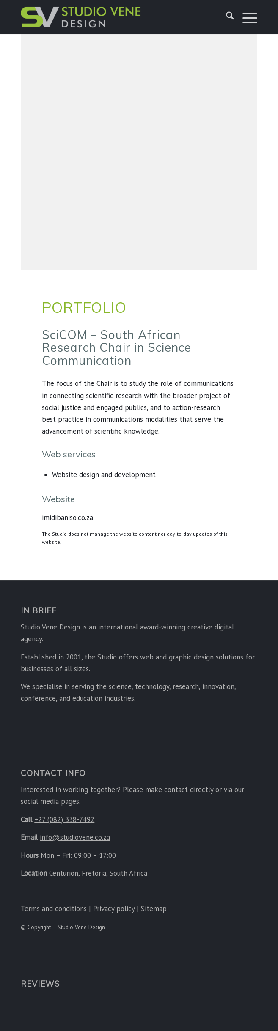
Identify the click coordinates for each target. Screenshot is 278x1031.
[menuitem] (225, 17)
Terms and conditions (54, 908)
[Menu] (245, 17)
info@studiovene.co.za (75, 837)
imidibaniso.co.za (67, 517)
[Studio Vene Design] (103, 17)
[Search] (225, 17)
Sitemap (154, 908)
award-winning (162, 627)
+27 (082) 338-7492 (64, 819)
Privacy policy (114, 908)
